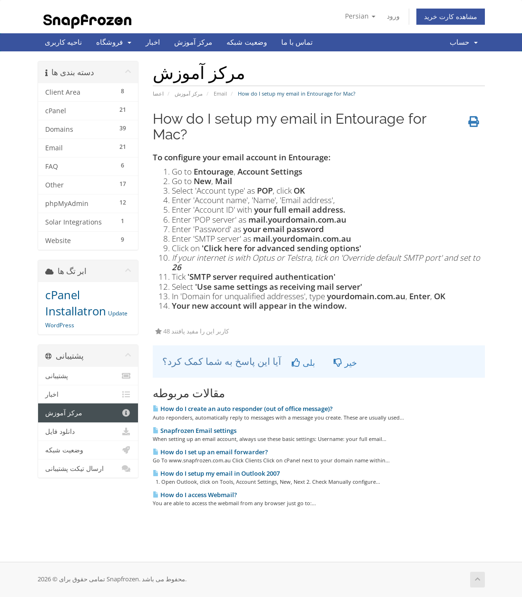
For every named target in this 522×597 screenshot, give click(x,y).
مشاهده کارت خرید (450, 16)
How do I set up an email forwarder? (210, 452)
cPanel (62, 295)
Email (220, 93)
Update (118, 313)
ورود (393, 15)
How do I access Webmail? (195, 494)
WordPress (59, 325)
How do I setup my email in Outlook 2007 (216, 473)
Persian (360, 15)
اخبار (153, 42)
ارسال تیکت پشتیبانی (88, 468)
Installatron (75, 311)
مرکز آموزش (193, 42)
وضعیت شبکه (247, 42)
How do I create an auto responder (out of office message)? (243, 408)
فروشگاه (113, 42)
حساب (464, 42)
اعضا (158, 93)
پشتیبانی (88, 376)
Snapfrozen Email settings (194, 430)
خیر (345, 362)
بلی (303, 362)
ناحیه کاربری (63, 42)
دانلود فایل (88, 431)
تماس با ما (297, 42)
